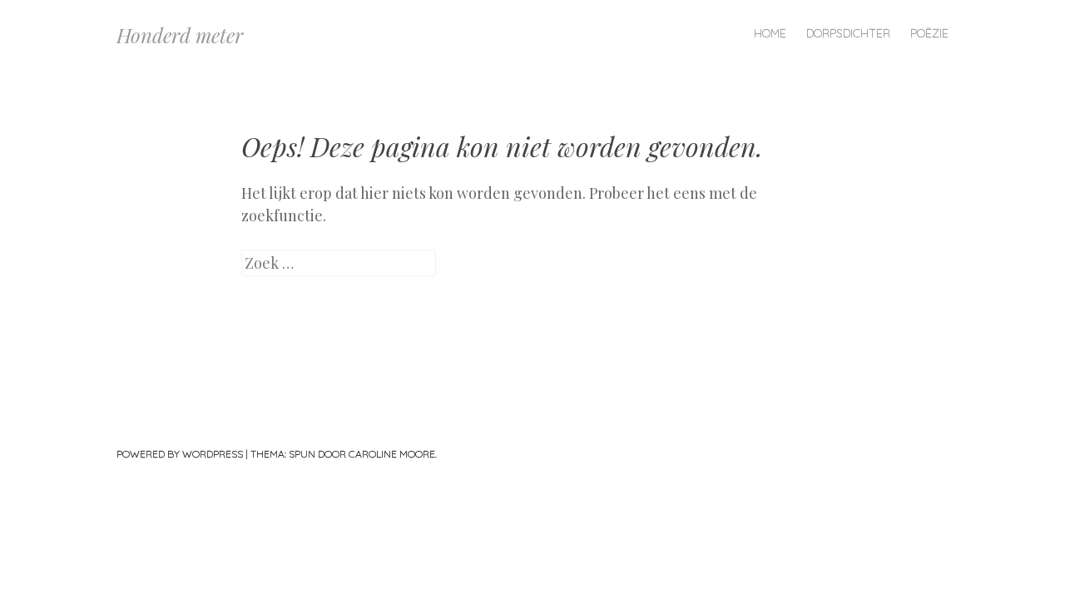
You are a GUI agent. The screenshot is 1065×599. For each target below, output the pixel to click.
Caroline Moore (392, 454)
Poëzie (929, 33)
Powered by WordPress (179, 454)
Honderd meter (179, 35)
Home (770, 33)
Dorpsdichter (848, 33)
